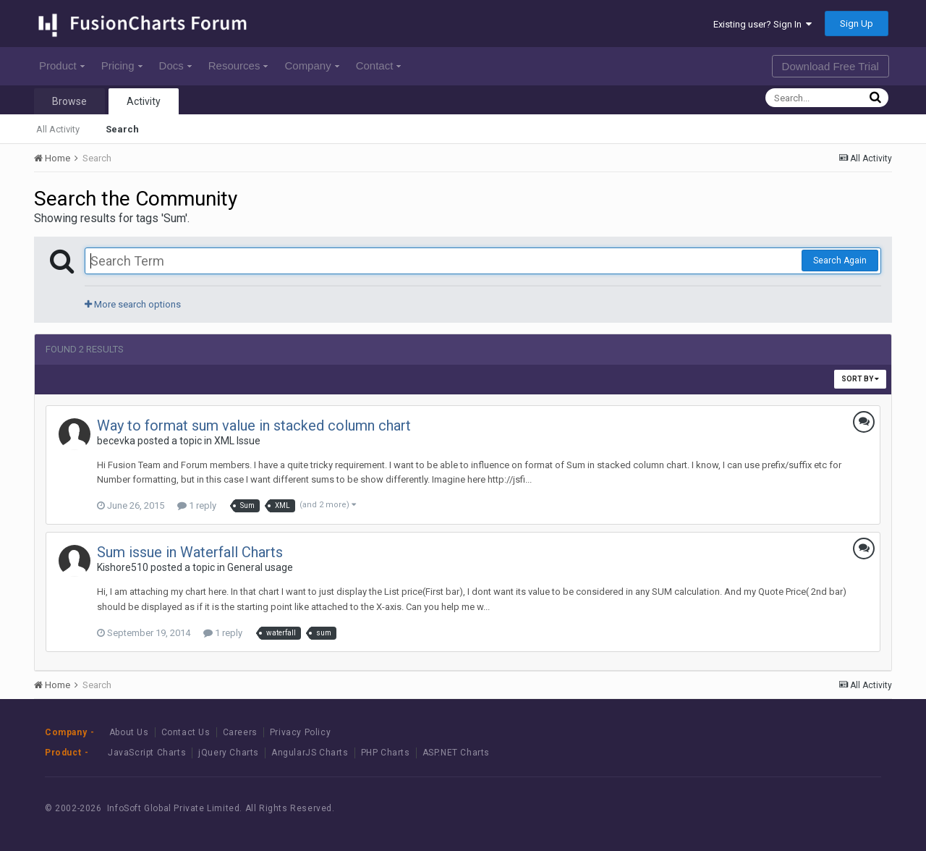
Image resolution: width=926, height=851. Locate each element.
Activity (144, 101)
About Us (129, 732)
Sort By (860, 379)
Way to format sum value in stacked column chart (254, 425)
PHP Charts (385, 753)
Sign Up (856, 23)
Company (311, 65)
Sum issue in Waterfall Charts (190, 552)
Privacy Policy (300, 732)
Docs (175, 65)
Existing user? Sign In (762, 24)
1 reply (196, 505)
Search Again (840, 260)
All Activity (58, 129)
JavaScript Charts (147, 753)
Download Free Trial (830, 66)
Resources (238, 65)
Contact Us (186, 732)
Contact (379, 65)
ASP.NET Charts (456, 753)
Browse (69, 101)
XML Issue (237, 440)
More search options (133, 304)
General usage (260, 567)
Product (62, 65)
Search (122, 129)
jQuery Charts (228, 753)
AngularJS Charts (310, 753)
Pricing (122, 65)
